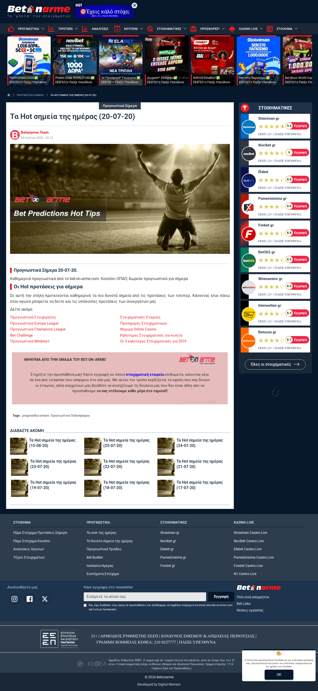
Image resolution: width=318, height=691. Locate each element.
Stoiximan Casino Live (250, 533)
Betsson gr (267, 332)
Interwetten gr (269, 305)
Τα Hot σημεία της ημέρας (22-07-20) (126, 464)
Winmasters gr (270, 279)
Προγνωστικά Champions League (38, 329)
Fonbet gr (266, 225)
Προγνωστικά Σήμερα (120, 106)
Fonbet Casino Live (248, 566)
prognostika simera (35, 415)
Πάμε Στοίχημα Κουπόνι (31, 541)
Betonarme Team (35, 132)
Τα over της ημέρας (102, 533)
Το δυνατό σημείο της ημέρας (110, 541)
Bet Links (244, 604)
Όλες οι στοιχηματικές (275, 364)
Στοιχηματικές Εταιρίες (140, 317)
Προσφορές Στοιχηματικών (143, 323)
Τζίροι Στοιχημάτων (29, 557)
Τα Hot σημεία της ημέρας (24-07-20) (200, 443)
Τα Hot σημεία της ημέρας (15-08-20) (52, 443)
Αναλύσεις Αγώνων (28, 549)
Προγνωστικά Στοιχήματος (33, 317)
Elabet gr (167, 549)
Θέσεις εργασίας (250, 610)
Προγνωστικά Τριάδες (104, 549)
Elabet (263, 172)
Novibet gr (266, 145)
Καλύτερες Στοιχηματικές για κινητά (151, 335)
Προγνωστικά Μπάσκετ (30, 341)
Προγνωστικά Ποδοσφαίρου (70, 415)
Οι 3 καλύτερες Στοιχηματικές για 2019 (153, 341)
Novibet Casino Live (249, 541)
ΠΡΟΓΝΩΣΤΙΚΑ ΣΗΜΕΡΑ (30, 95)
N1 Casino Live (245, 574)
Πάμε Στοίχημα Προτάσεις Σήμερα (40, 533)
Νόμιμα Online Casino (138, 329)
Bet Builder (95, 557)
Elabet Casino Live (247, 549)
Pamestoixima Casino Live (254, 557)
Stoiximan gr (268, 118)
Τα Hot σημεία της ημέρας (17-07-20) (200, 485)
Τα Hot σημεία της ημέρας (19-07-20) (53, 485)
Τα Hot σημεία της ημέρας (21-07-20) (200, 464)
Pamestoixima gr (272, 198)
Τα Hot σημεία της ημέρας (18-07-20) (126, 485)
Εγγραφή (221, 596)
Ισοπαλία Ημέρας (100, 566)
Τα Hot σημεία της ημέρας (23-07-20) (53, 464)
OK (279, 674)
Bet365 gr (266, 252)
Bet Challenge (21, 335)
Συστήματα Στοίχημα (103, 574)
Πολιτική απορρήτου (253, 597)
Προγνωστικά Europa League (34, 323)
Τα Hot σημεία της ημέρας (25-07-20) (126, 443)
